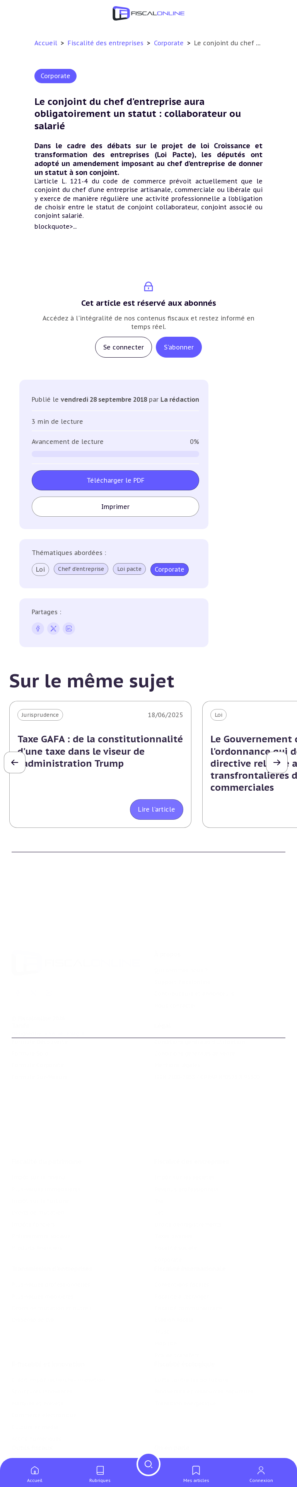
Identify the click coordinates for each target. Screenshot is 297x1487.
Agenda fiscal (29, 1446)
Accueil (45, 43)
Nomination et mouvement (191, 1434)
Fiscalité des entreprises (106, 43)
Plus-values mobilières (42, 1258)
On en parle (171, 1419)
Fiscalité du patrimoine (47, 1118)
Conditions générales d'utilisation (199, 1017)
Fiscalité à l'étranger (181, 1258)
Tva (158, 1158)
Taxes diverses (173, 1193)
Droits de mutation (38, 1169)
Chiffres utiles (31, 1434)
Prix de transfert (176, 1317)
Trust (161, 1293)
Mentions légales (177, 1041)
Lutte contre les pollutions (191, 1346)
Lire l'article (156, 809)
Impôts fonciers (33, 1181)
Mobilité (165, 1305)
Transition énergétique (185, 1370)
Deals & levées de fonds (186, 1446)
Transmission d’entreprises (52, 1230)
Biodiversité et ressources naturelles (203, 1358)
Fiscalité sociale (175, 1204)
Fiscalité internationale (190, 1230)
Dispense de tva (33, 1281)
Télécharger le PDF (116, 480)
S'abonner (179, 347)
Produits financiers (37, 1204)
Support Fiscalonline (182, 947)
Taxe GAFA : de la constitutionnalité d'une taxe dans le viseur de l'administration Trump (100, 751)
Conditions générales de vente (194, 1029)
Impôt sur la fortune (40, 1158)
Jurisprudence (40, 714)
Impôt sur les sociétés (184, 1134)
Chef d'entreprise (81, 568)
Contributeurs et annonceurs (194, 958)
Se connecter (123, 347)
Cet (159, 1169)
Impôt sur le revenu (39, 1134)
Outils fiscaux (32, 1419)
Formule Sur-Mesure (40, 1053)
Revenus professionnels (186, 1146)
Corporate (170, 43)
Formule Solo (30, 1029)
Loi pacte (129, 568)
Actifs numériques (36, 1405)
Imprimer (115, 507)
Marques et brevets (37, 1370)
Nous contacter (175, 970)
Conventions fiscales (181, 1246)
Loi (40, 569)
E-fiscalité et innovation (48, 1331)
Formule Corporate (38, 1041)
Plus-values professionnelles (51, 1246)
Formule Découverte (40, 1017)
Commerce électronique (44, 1381)
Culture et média (35, 1393)
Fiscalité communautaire (188, 1269)
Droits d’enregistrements (188, 1181)
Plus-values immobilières (46, 1146)
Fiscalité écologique (184, 1331)
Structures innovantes (42, 1358)
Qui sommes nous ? (181, 935)
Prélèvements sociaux (41, 1193)
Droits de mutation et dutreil (52, 1269)
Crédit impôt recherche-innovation (58, 1346)
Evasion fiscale (173, 1281)
